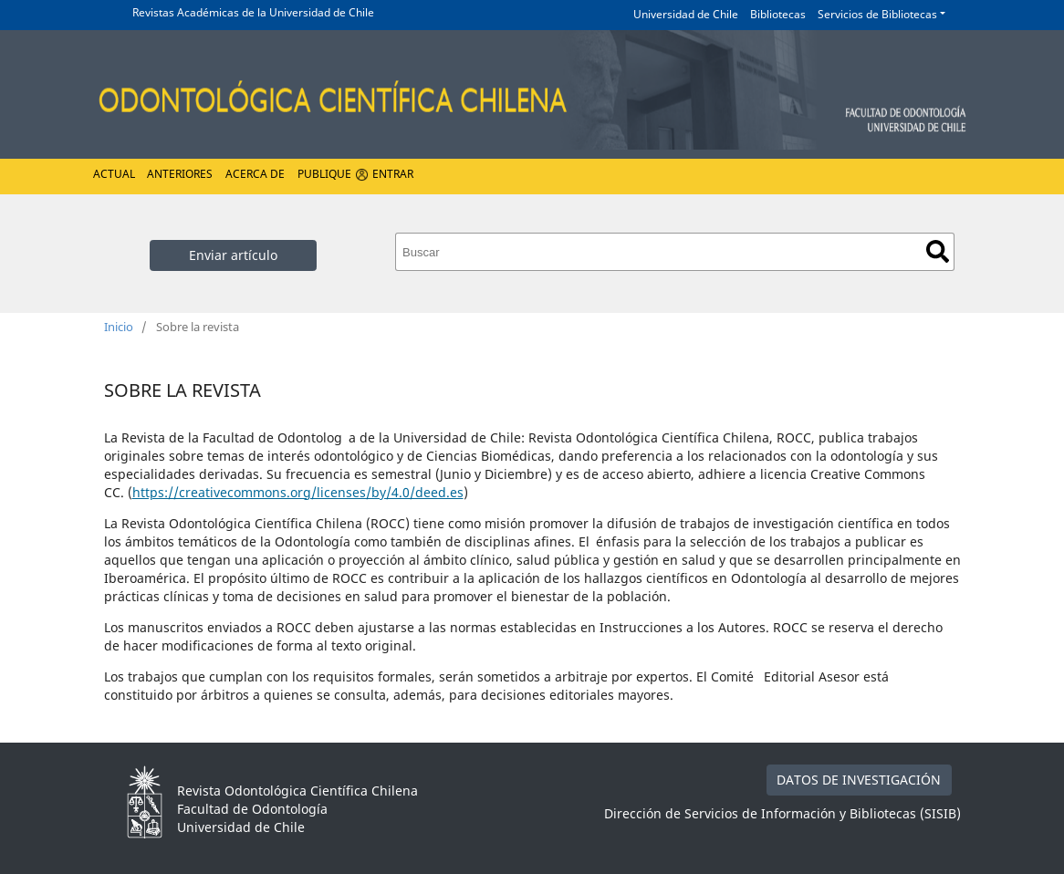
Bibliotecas (778, 14)
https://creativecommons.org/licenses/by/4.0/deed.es (298, 492)
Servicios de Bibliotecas (877, 14)
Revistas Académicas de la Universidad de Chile (253, 12)
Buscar (937, 251)
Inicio (118, 326)
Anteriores (180, 174)
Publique (324, 174)
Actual (114, 174)
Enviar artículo (233, 255)
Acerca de (255, 174)
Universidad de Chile (685, 14)
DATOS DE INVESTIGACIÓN (859, 779)
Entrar (392, 174)
